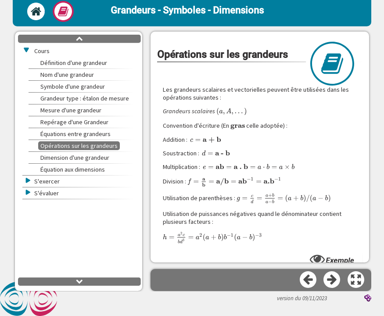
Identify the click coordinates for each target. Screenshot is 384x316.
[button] (356, 280)
